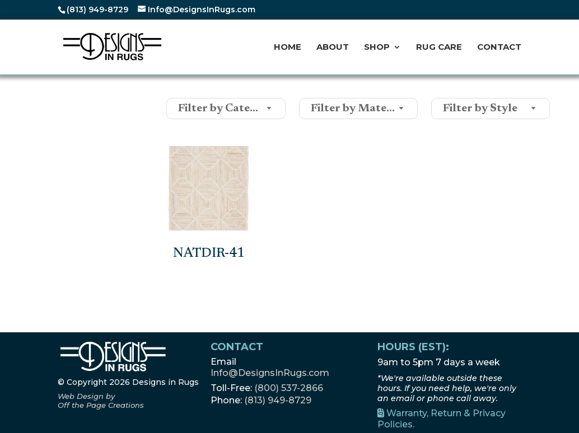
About (332, 47)
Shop (377, 47)
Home (287, 47)
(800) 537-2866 (288, 388)
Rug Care (439, 47)
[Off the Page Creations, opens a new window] (101, 401)
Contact (499, 47)
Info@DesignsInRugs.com (270, 373)
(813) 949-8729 (97, 9)
